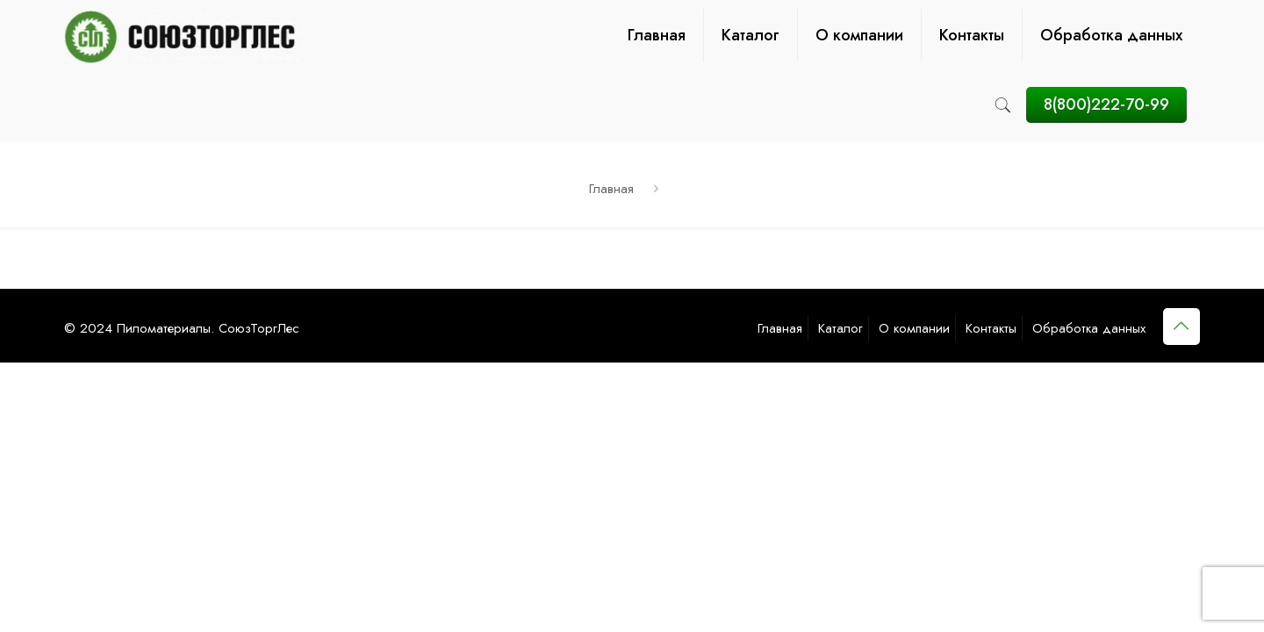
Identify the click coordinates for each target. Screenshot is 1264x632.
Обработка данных (1089, 328)
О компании (914, 328)
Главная (611, 188)
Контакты (991, 328)
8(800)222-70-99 (1106, 104)
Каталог (840, 328)
